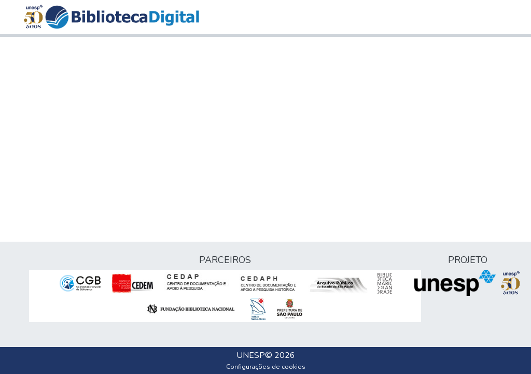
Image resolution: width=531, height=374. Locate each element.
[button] (122, 17)
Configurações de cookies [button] (265, 367)
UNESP (250, 355)
